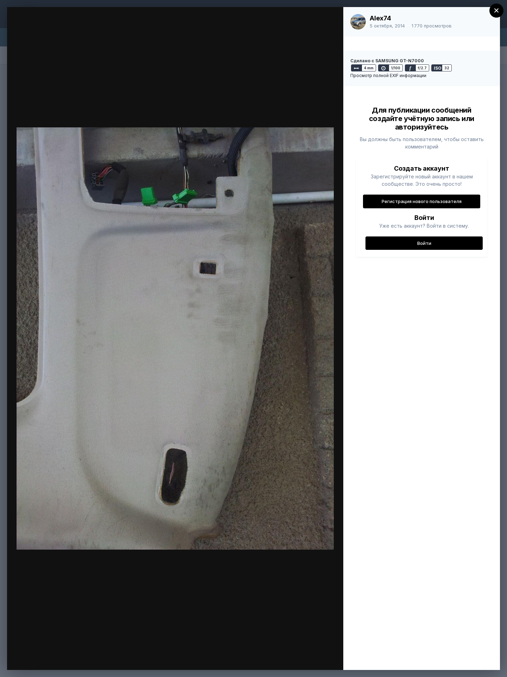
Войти (424, 243)
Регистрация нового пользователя (422, 201)
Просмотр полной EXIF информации (388, 75)
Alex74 (380, 18)
